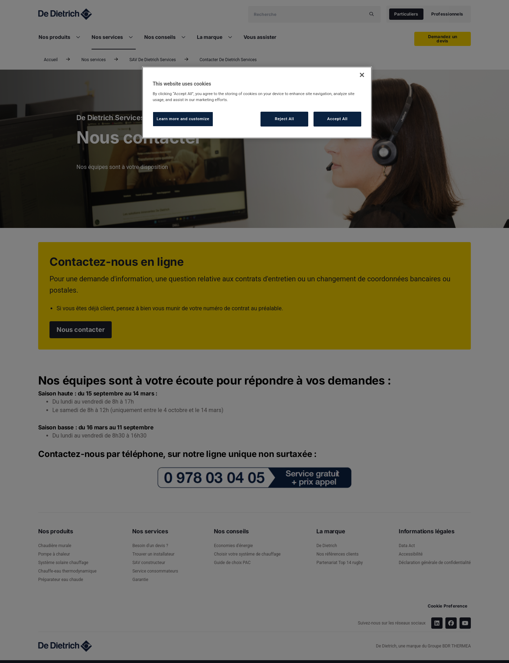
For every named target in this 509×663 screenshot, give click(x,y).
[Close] (362, 75)
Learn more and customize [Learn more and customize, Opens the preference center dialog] (183, 118)
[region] (257, 102)
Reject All (284, 118)
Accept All (337, 118)
